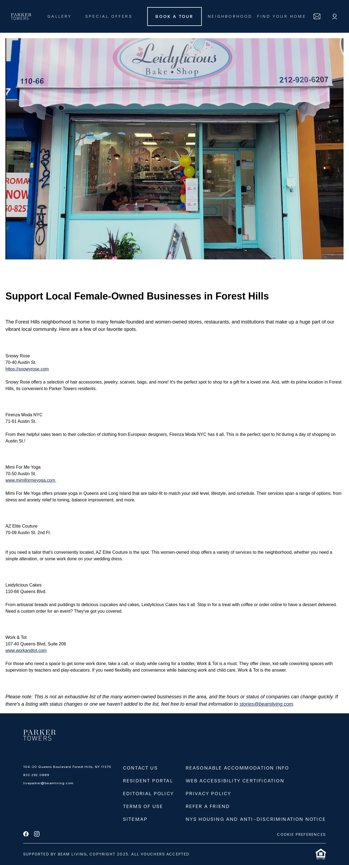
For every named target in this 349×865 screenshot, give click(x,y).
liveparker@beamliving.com (48, 783)
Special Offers (109, 16)
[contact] (317, 16)
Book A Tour (174, 16)
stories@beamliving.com (266, 704)
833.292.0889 (36, 775)
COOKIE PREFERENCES (301, 834)
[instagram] (37, 834)
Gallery (59, 16)
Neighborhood (230, 16)
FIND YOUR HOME (281, 16)
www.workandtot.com (26, 650)
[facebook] (26, 834)
